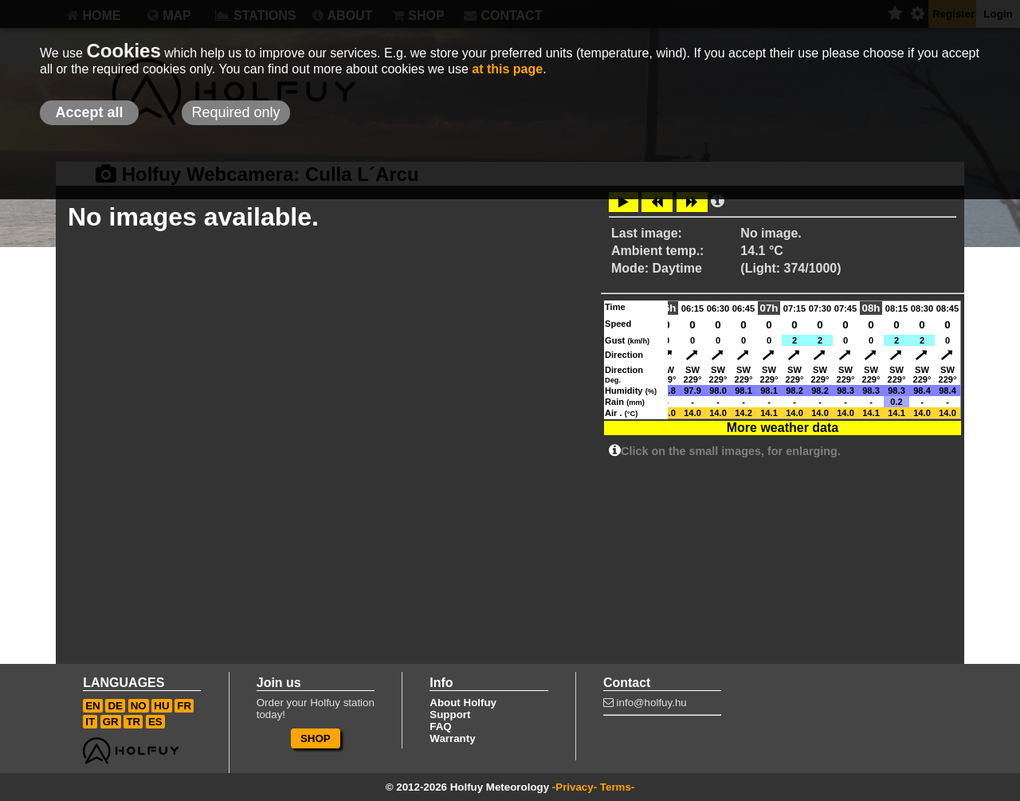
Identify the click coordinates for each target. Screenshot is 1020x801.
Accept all (89, 112)
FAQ (440, 726)
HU (161, 706)
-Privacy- (574, 787)
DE (115, 706)
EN (92, 706)
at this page (507, 69)
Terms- (617, 787)
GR (111, 722)
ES (155, 722)
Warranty (452, 738)
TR (133, 722)
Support (450, 715)
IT (90, 722)
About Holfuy (463, 703)
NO (139, 706)
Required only (235, 112)
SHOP (315, 738)
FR (184, 706)
